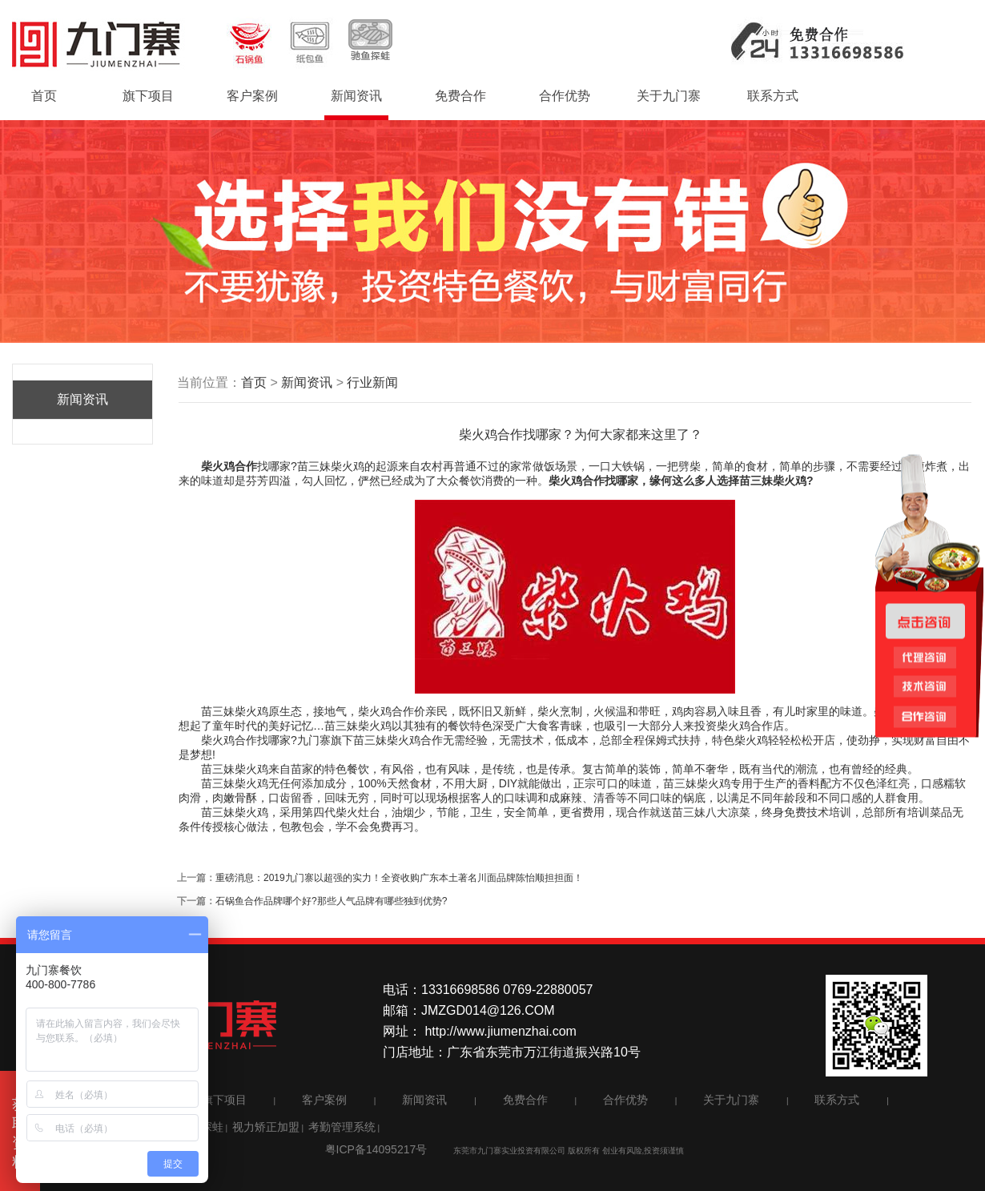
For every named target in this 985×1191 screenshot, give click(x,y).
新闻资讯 (356, 96)
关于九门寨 (669, 96)
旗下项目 (148, 96)
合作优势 (564, 96)
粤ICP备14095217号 (376, 1149)
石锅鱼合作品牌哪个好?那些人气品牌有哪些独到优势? (331, 901)
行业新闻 (372, 382)
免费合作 (460, 96)
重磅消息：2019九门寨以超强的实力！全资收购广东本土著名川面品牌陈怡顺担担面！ (399, 877)
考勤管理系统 (342, 1127)
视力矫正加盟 (266, 1127)
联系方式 (772, 96)
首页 (44, 96)
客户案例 (252, 96)
